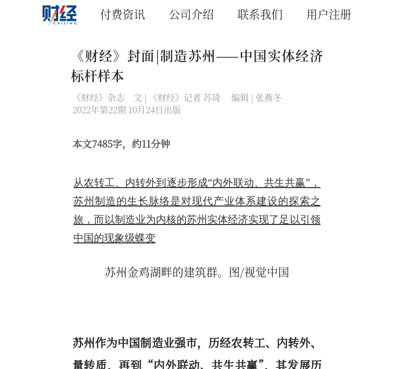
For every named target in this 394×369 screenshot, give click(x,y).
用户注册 (328, 14)
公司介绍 (191, 14)
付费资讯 (122, 14)
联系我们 (260, 14)
